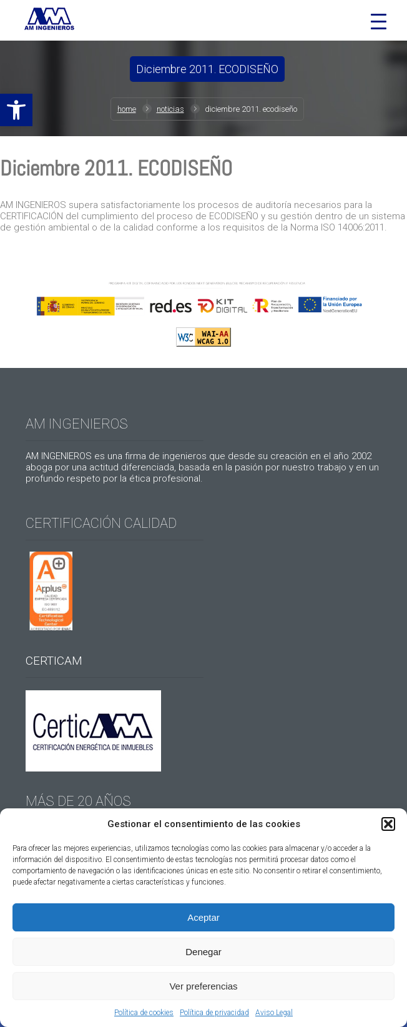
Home (126, 109)
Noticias (170, 109)
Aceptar (203, 917)
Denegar (203, 951)
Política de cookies (144, 1012)
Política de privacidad (214, 1012)
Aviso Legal (274, 1012)
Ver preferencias (203, 986)
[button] (16, 110)
